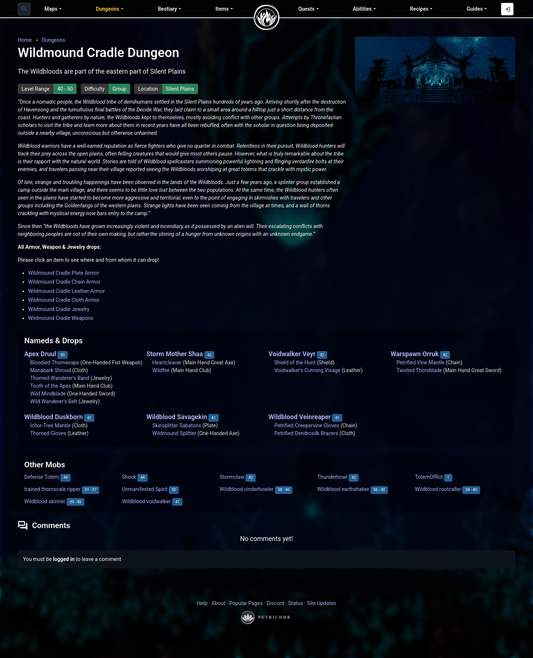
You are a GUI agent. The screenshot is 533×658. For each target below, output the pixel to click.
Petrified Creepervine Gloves (306, 425)
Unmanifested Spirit (144, 489)
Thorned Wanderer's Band (60, 378)
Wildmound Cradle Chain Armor (64, 282)
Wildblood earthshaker (343, 489)
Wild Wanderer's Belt (53, 401)
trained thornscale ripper (52, 489)
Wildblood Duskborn (53, 417)
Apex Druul (40, 354)
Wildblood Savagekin (176, 417)
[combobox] (24, 9)
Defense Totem (41, 477)
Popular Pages (245, 603)
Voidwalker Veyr (291, 354)
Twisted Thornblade (419, 370)
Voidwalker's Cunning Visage (307, 370)
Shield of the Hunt (294, 362)
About (218, 603)
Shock (129, 477)
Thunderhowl (332, 477)
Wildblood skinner (45, 501)
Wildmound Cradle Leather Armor (66, 291)
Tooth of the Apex (50, 386)
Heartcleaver (166, 362)
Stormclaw (231, 477)
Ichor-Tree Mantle (50, 425)
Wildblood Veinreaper (299, 417)
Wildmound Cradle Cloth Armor (64, 300)
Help (202, 603)
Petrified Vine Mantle (420, 362)
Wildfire (161, 370)
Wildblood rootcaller (438, 489)
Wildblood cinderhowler (246, 489)
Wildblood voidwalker (146, 501)
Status (295, 603)
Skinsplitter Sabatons (176, 425)
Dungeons (53, 40)
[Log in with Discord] (507, 9)
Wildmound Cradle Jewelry (59, 309)
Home (25, 40)
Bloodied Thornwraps (54, 362)
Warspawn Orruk (414, 354)
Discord (275, 603)
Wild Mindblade (48, 394)
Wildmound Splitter (174, 433)
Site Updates (321, 603)
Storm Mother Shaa (174, 354)
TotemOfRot (429, 477)
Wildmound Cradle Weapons (60, 318)
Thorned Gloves (48, 433)
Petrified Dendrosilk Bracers (306, 433)
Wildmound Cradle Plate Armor (63, 273)
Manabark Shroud (50, 370)
